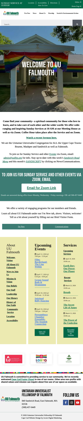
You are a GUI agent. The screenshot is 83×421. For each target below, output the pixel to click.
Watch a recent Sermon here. (41, 137)
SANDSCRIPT (33, 161)
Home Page (76, 6)
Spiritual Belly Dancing (42, 299)
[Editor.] (81, 2)
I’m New (27, 13)
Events (52, 154)
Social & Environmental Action (67, 13)
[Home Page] (81, 6)
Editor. (77, 2)
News (34, 13)
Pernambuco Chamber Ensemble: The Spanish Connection (41, 319)
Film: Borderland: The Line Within (41, 263)
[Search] (77, 24)
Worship (51, 13)
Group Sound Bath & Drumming (41, 282)
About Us (42, 13)
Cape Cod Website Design (31, 418)
